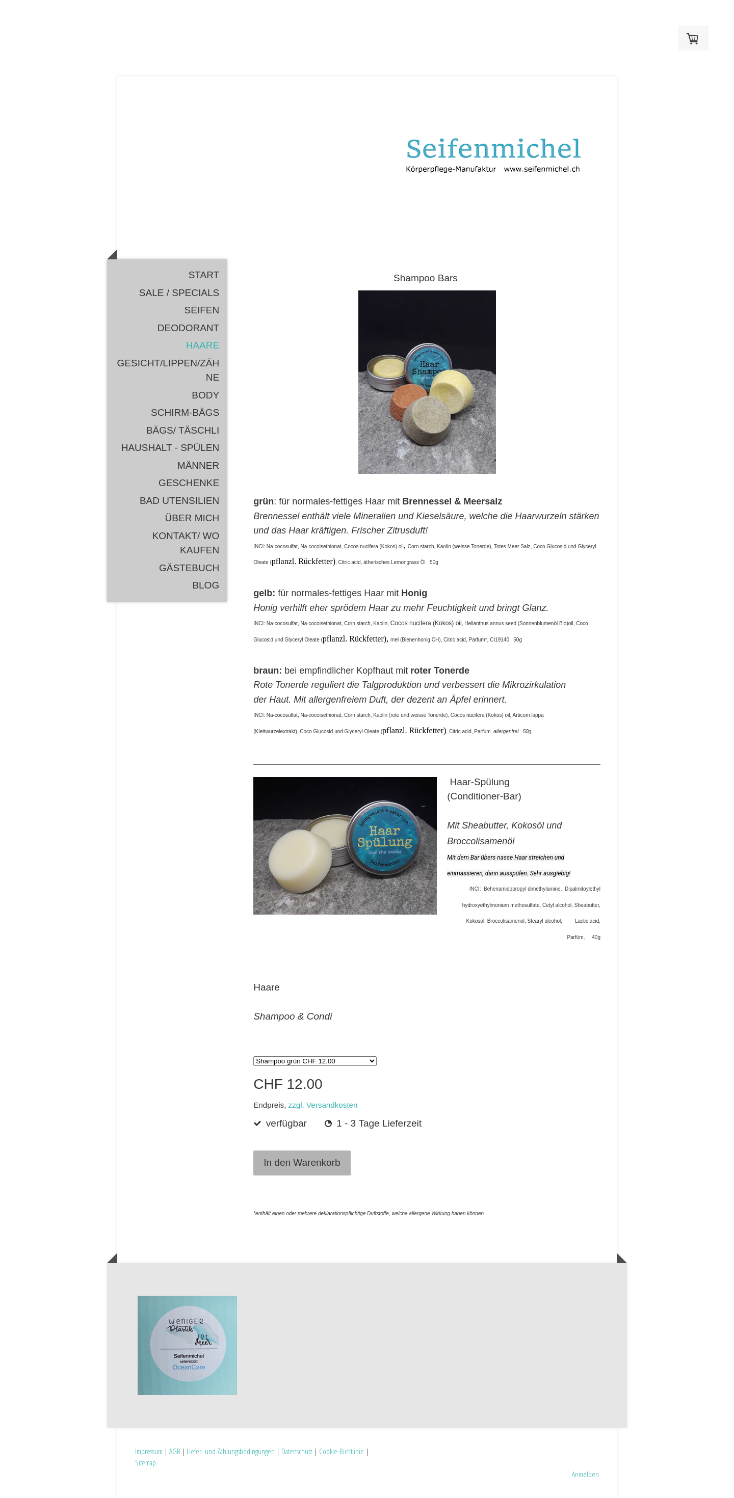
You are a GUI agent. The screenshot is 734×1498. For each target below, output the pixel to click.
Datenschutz (296, 1451)
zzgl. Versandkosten (323, 1105)
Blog (205, 585)
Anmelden (585, 1474)
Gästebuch (189, 568)
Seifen (202, 310)
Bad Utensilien (179, 500)
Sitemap (145, 1462)
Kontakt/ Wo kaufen (186, 543)
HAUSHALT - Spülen (170, 447)
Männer (198, 465)
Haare (202, 345)
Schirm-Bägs (185, 412)
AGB (174, 1451)
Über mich (192, 518)
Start (204, 275)
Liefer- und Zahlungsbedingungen (231, 1451)
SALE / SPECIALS (179, 292)
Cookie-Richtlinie (341, 1451)
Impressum (149, 1451)
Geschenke (189, 482)
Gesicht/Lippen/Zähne (168, 370)
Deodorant (188, 328)
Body (205, 395)
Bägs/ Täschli (182, 430)
